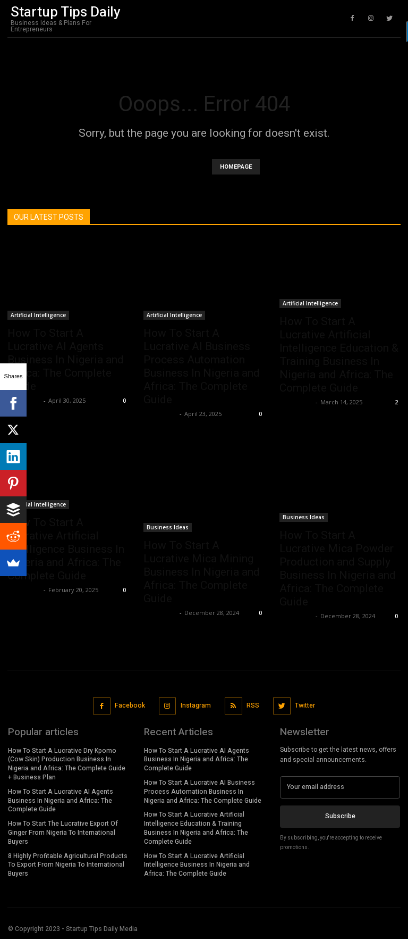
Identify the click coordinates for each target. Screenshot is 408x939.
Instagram (196, 705)
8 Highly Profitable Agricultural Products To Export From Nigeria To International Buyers (68, 864)
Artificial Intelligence (38, 315)
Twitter (304, 705)
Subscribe (340, 815)
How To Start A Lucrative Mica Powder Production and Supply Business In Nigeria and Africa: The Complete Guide (337, 568)
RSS (252, 705)
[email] (340, 787)
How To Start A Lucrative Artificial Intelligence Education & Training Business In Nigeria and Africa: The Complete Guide (338, 354)
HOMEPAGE (236, 166)
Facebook (130, 705)
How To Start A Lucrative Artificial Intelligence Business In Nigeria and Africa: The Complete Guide (65, 549)
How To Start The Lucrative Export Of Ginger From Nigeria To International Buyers (63, 832)
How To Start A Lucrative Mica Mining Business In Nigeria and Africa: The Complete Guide (201, 572)
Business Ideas (168, 527)
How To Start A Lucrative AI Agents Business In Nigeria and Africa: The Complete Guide (65, 360)
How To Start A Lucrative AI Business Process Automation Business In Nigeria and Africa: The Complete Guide (201, 366)
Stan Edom (160, 414)
